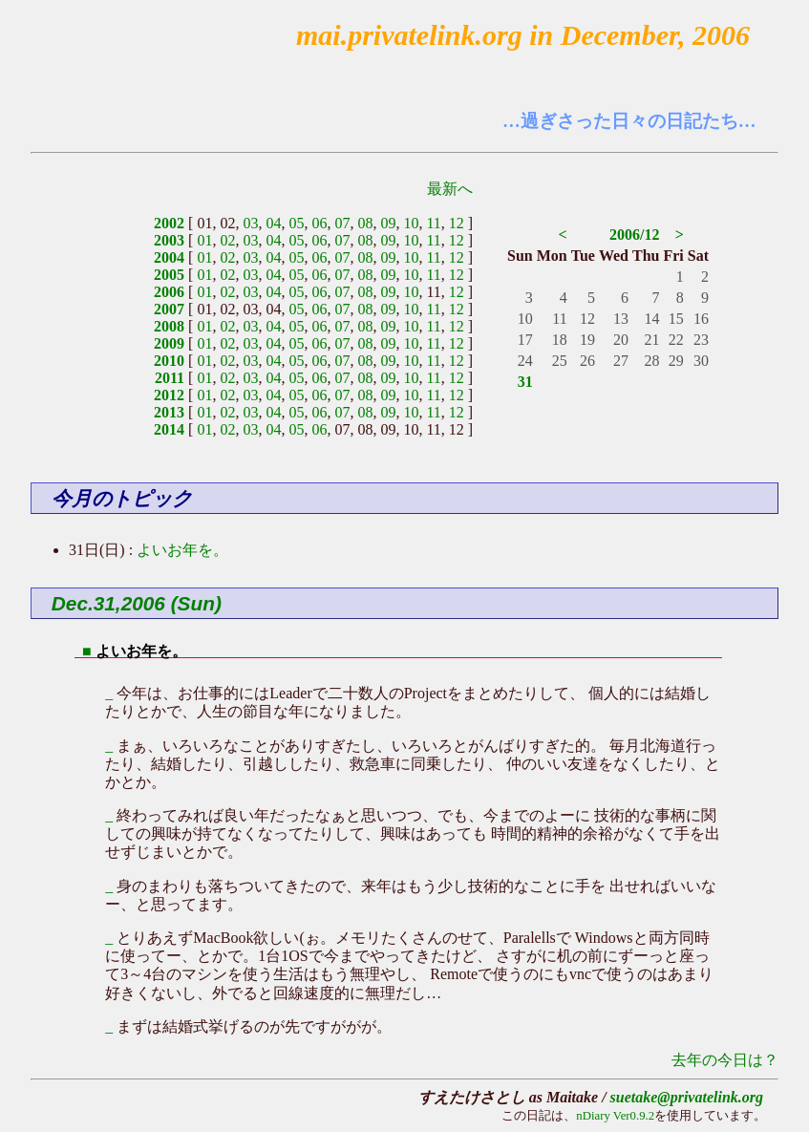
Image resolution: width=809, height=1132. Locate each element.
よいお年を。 (182, 550)
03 (250, 223)
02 (227, 240)
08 (365, 223)
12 (456, 223)
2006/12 (634, 234)
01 (204, 240)
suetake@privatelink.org (686, 1097)
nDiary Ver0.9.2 (615, 1115)
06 (319, 223)
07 (342, 223)
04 (273, 223)
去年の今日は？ (724, 1060)
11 (433, 223)
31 (525, 382)
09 (387, 223)
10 (410, 223)
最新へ (450, 189)
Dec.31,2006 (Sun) (137, 603)
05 (296, 223)
